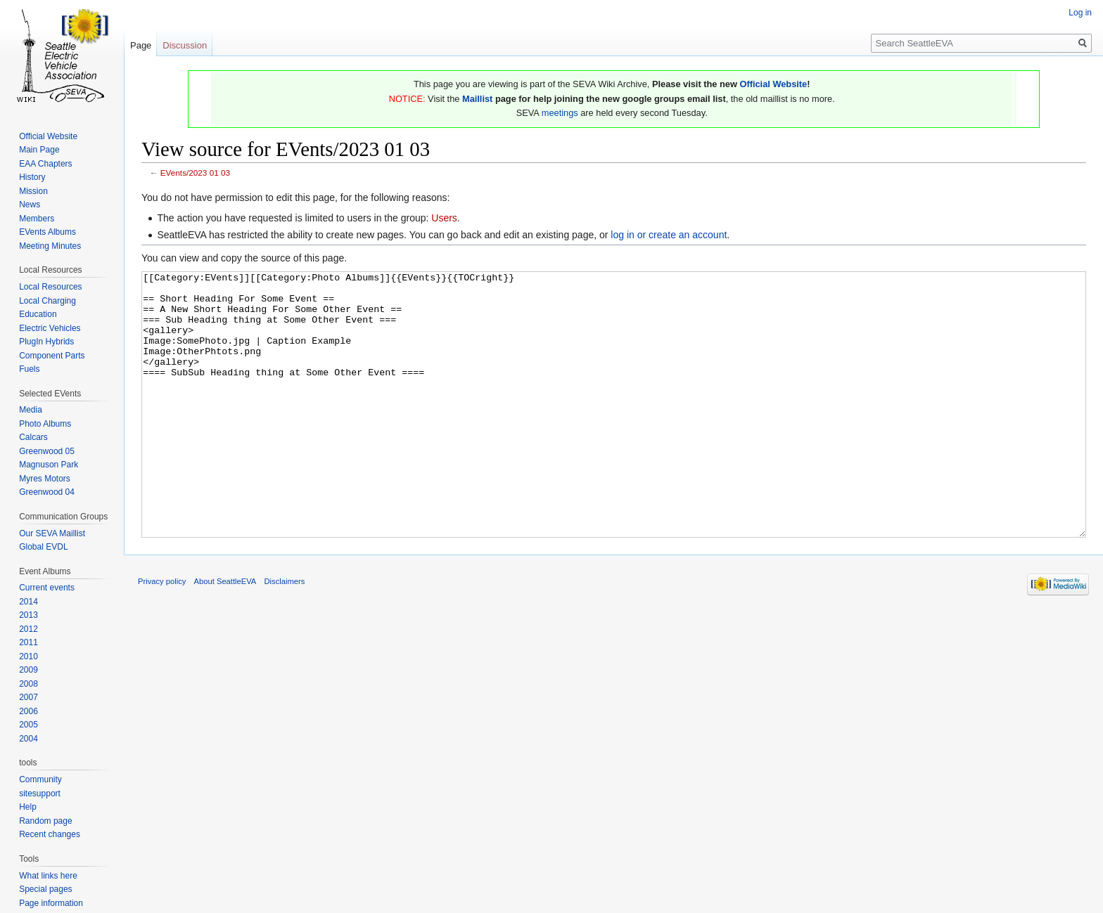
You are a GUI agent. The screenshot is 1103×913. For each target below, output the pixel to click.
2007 (28, 697)
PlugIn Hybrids (46, 342)
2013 (28, 615)
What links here (48, 876)
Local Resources (50, 287)
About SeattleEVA (225, 634)
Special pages (45, 889)
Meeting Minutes (50, 246)
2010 (28, 656)
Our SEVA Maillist (52, 533)
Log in (1080, 13)
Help (28, 807)
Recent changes (49, 834)
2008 (28, 684)
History (32, 177)
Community (40, 779)
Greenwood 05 (47, 451)
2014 (28, 602)
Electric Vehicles (49, 328)
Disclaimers (284, 634)
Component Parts (51, 356)
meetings (560, 113)
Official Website (773, 84)
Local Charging (47, 301)
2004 (28, 739)
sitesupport (39, 793)
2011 (28, 642)
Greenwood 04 (47, 492)
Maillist (477, 98)
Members (36, 219)
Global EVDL (43, 547)
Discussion (184, 45)
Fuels (29, 369)
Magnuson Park (48, 465)
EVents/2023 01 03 (195, 172)
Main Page (39, 150)
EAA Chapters (45, 164)
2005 (28, 725)
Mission (33, 191)
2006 (28, 711)
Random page (45, 821)
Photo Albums (45, 424)
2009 (28, 670)
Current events (47, 588)
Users (444, 218)
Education (37, 314)
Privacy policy (162, 634)
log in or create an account (669, 234)
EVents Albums (47, 232)
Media (30, 410)
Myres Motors (44, 479)
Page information (51, 903)
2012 (28, 629)
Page (140, 45)
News (29, 204)
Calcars (33, 437)
